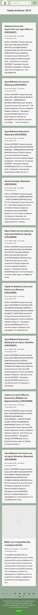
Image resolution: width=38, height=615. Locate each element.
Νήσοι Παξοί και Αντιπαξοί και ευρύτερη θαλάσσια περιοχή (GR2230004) (19, 234)
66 (34, 594)
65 (29, 594)
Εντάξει (19, 611)
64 (24, 594)
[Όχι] (35, 607)
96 (20, 597)
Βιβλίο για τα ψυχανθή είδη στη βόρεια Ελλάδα (17, 543)
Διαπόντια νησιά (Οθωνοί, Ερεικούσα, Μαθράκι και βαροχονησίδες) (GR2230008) (18, 398)
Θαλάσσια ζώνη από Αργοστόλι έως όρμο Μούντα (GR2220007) (19, 29)
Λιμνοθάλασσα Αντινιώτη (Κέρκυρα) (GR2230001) (17, 83)
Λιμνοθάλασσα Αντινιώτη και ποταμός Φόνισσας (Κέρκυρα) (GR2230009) (19, 456)
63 (20, 594)
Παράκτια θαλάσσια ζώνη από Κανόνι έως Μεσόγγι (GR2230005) (19, 289)
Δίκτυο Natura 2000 (10, 36)
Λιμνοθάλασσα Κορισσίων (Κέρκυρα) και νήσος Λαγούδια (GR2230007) (19, 342)
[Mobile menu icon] (34, 3)
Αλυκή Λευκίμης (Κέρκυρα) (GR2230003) (17, 183)
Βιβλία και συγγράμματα (12, 549)
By (21, 36)
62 (15, 594)
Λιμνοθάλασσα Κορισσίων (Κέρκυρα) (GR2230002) (17, 133)
